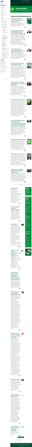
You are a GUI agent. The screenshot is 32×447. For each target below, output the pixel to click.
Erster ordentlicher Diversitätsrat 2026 (28, 217)
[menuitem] (12, 4)
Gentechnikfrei (14, 224)
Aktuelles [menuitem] (2, 9)
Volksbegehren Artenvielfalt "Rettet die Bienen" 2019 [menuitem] (5, 38)
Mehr (25, 27)
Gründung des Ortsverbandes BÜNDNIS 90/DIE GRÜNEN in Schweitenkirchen (17, 171)
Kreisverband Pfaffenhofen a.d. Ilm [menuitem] (3, 6)
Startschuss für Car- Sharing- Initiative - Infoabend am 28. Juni (15, 293)
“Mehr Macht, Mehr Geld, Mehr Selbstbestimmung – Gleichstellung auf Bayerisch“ (18, 84)
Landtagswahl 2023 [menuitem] (4, 22)
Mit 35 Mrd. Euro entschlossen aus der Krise (28, 202)
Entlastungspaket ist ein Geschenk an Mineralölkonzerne (28, 233)
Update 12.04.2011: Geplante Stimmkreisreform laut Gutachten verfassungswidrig (15, 253)
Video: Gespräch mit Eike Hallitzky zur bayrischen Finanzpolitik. (15, 432)
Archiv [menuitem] (2, 19)
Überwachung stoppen (15, 379)
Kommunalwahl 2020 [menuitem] (4, 24)
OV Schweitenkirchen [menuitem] (4, 70)
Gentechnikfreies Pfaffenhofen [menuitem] (4, 57)
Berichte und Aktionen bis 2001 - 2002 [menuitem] (5, 53)
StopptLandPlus (14, 188)
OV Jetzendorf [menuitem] (3, 65)
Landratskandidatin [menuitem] (6, 32)
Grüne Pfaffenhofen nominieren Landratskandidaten (15, 208)
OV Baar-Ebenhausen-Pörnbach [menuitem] (3, 60)
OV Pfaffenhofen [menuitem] (3, 66)
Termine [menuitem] (2, 10)
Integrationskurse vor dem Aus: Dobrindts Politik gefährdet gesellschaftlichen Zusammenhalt (18, 32)
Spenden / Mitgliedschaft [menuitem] (5, 18)
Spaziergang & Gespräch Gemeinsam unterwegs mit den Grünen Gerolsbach (17, 20)
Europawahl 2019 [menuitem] (4, 36)
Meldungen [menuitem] (4, 27)
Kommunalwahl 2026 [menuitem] (3, 8)
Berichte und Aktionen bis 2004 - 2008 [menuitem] (5, 48)
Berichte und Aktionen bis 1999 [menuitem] (5, 55)
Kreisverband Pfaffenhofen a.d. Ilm (25, 13)
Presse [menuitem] (2, 13)
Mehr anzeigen (21, 437)
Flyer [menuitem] (3, 33)
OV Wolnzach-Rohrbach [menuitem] (3, 72)
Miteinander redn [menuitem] (4, 12)
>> (21, 185)
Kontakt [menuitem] (2, 17)
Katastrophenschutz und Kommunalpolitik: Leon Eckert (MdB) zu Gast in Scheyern (17, 50)
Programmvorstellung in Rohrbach (18, 139)
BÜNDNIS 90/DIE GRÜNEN (21, 8)
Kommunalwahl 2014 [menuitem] (4, 42)
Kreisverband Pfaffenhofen (15, 13)
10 (28, 184)
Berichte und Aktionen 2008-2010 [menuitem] (4, 46)
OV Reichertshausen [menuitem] (4, 68)
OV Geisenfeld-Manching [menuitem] (3, 62)
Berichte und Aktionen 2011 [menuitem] (4, 44)
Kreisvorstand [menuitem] (3, 14)
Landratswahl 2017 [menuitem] (4, 40)
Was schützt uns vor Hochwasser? (18, 99)
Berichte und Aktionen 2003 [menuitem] (5, 50)
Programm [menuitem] (4, 31)
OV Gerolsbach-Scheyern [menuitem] (3, 64)
